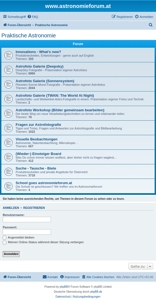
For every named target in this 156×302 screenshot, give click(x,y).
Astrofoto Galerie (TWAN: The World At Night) (55, 95)
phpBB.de (96, 291)
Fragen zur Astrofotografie (38, 125)
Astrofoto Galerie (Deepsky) (39, 66)
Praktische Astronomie (28, 35)
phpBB (64, 286)
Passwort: (10, 227)
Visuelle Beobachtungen (37, 139)
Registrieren (34, 207)
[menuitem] (32, 16)
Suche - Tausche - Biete (36, 168)
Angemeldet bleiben (19, 237)
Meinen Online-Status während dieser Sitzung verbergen (43, 242)
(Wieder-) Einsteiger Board (38, 154)
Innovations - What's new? (38, 52)
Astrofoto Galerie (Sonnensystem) (45, 81)
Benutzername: (13, 215)
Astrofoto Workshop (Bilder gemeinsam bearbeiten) (60, 110)
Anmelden (11, 207)
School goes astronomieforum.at (44, 183)
